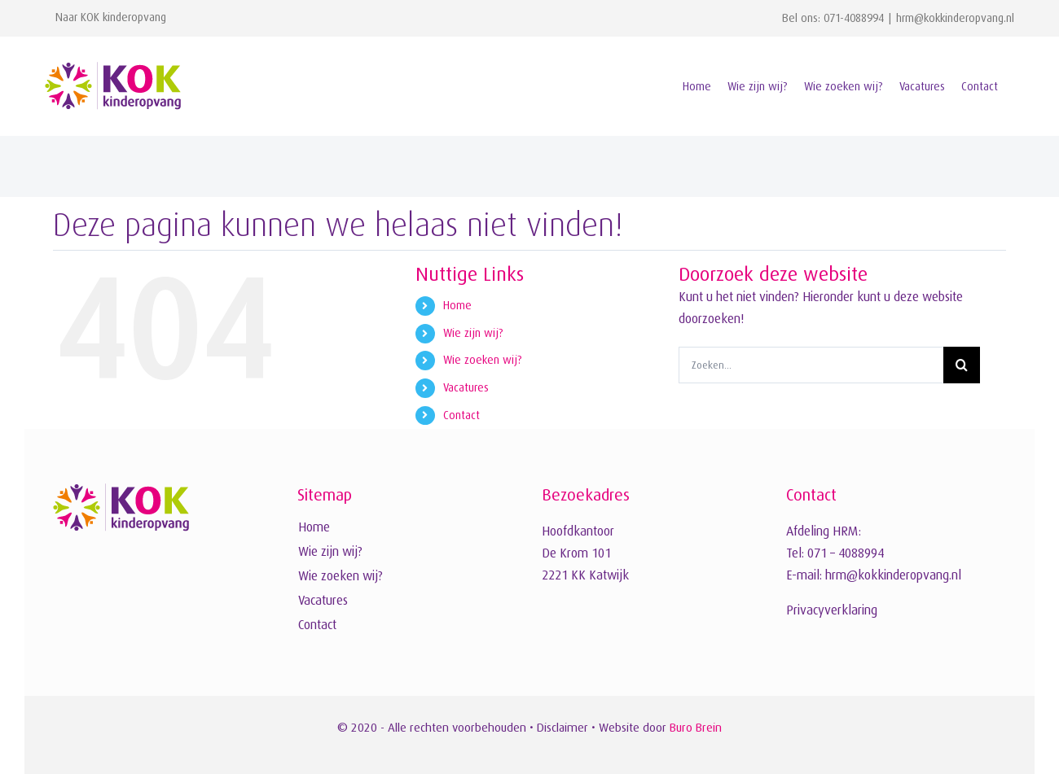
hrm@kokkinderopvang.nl (955, 17)
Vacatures (466, 387)
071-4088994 (854, 17)
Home (457, 305)
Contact (461, 415)
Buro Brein (696, 727)
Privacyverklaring (831, 610)
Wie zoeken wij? (482, 359)
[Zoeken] (961, 365)
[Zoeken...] (811, 365)
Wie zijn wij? (473, 332)
